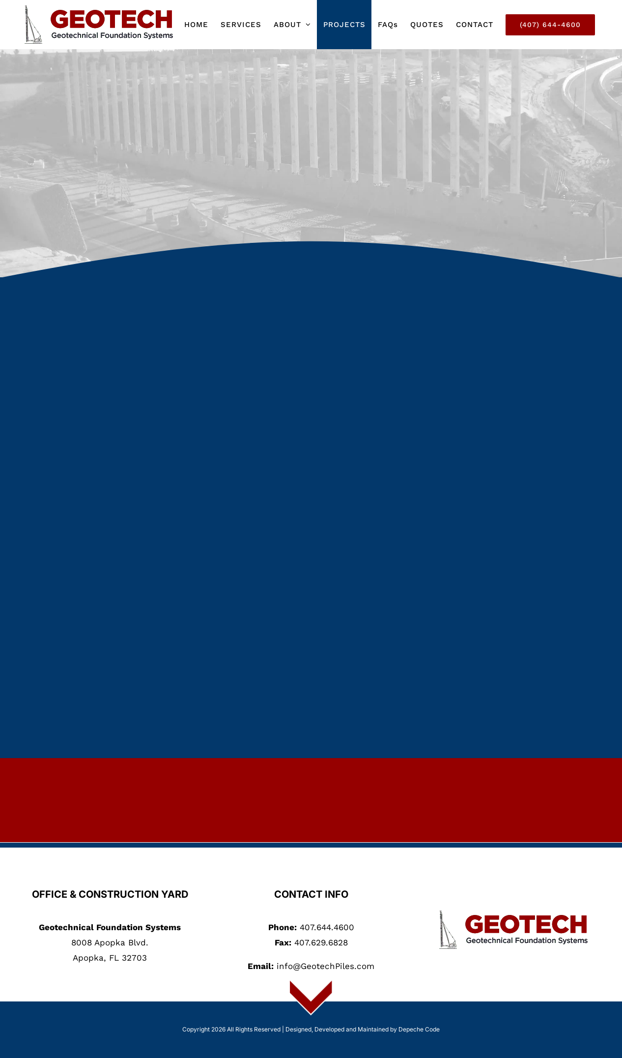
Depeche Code (419, 1029)
